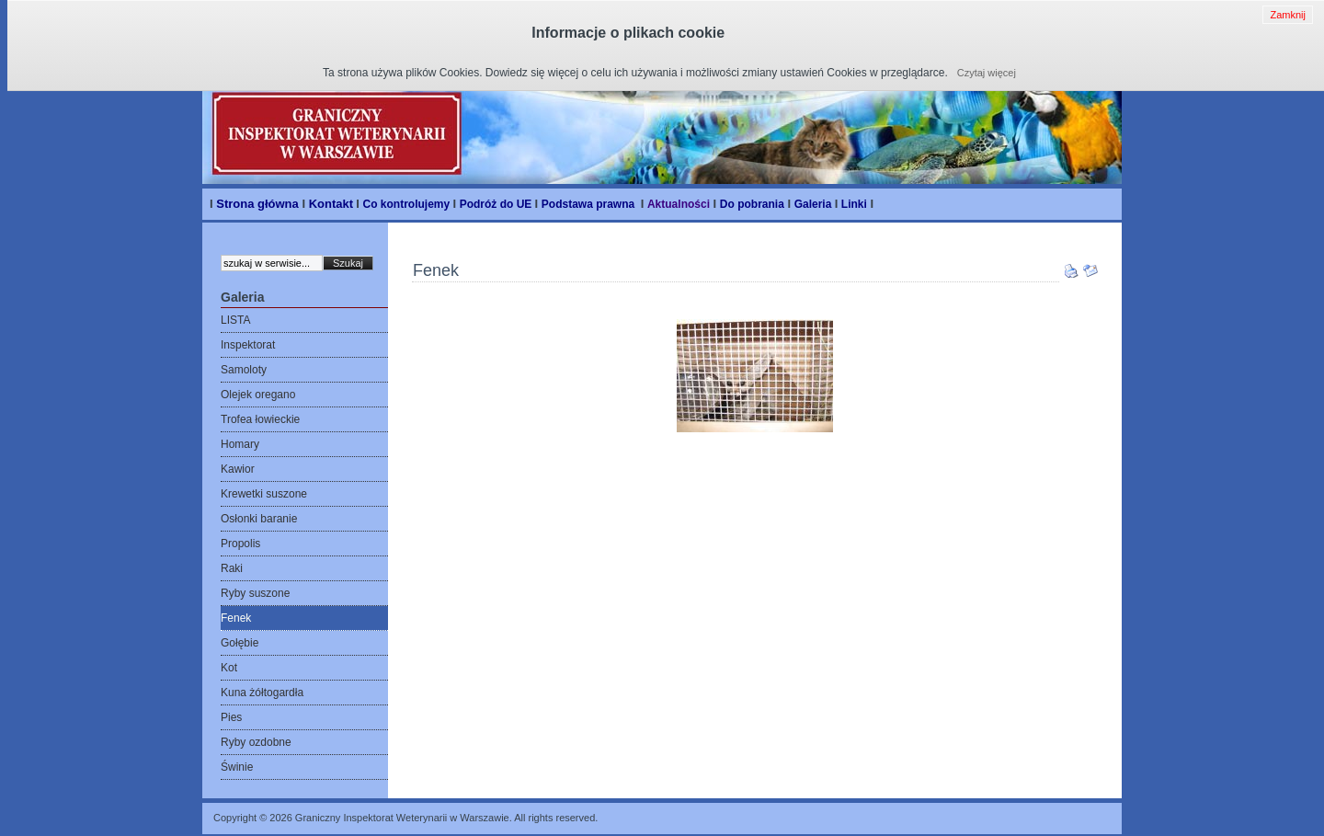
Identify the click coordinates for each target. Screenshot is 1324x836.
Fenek (236, 618)
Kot (229, 667)
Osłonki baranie (259, 518)
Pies (231, 717)
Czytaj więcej (986, 72)
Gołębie (239, 642)
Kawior (238, 469)
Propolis (240, 543)
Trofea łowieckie (260, 419)
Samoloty (244, 369)
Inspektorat (248, 344)
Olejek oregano (258, 394)
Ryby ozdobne (256, 742)
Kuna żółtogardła (262, 692)
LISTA (235, 320)
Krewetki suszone (264, 493)
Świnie (237, 767)
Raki (232, 568)
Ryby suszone (255, 593)
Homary (240, 444)
